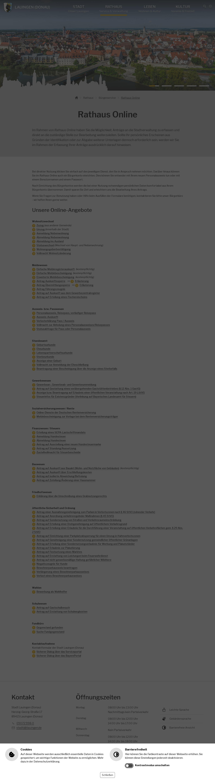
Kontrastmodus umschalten (152, 765)
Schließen (107, 775)
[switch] (129, 766)
